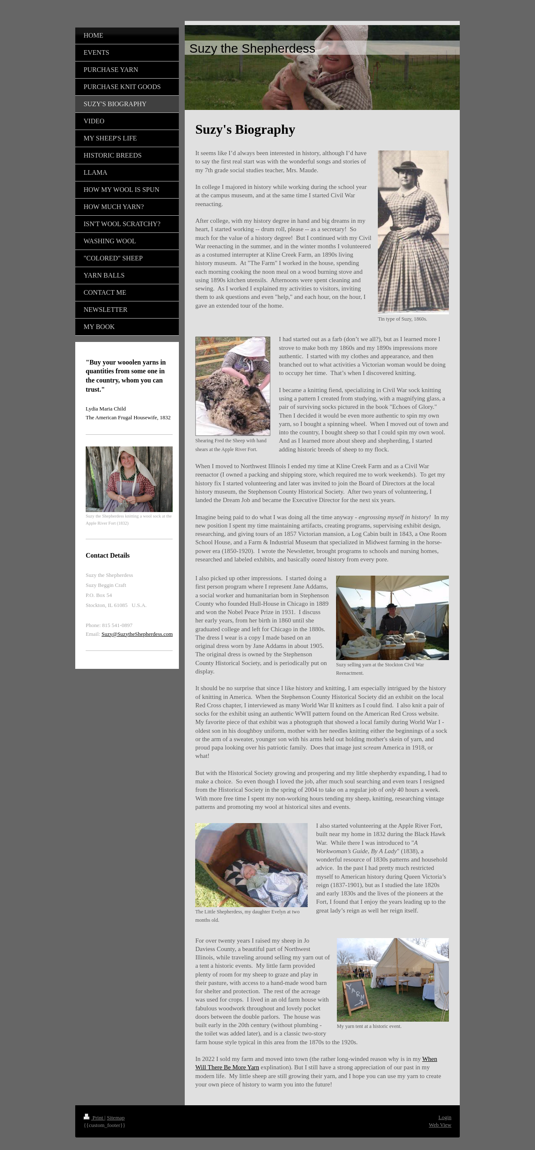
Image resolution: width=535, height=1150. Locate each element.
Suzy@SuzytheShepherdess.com (137, 634)
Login (444, 1117)
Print (94, 1117)
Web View (440, 1125)
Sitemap (116, 1117)
